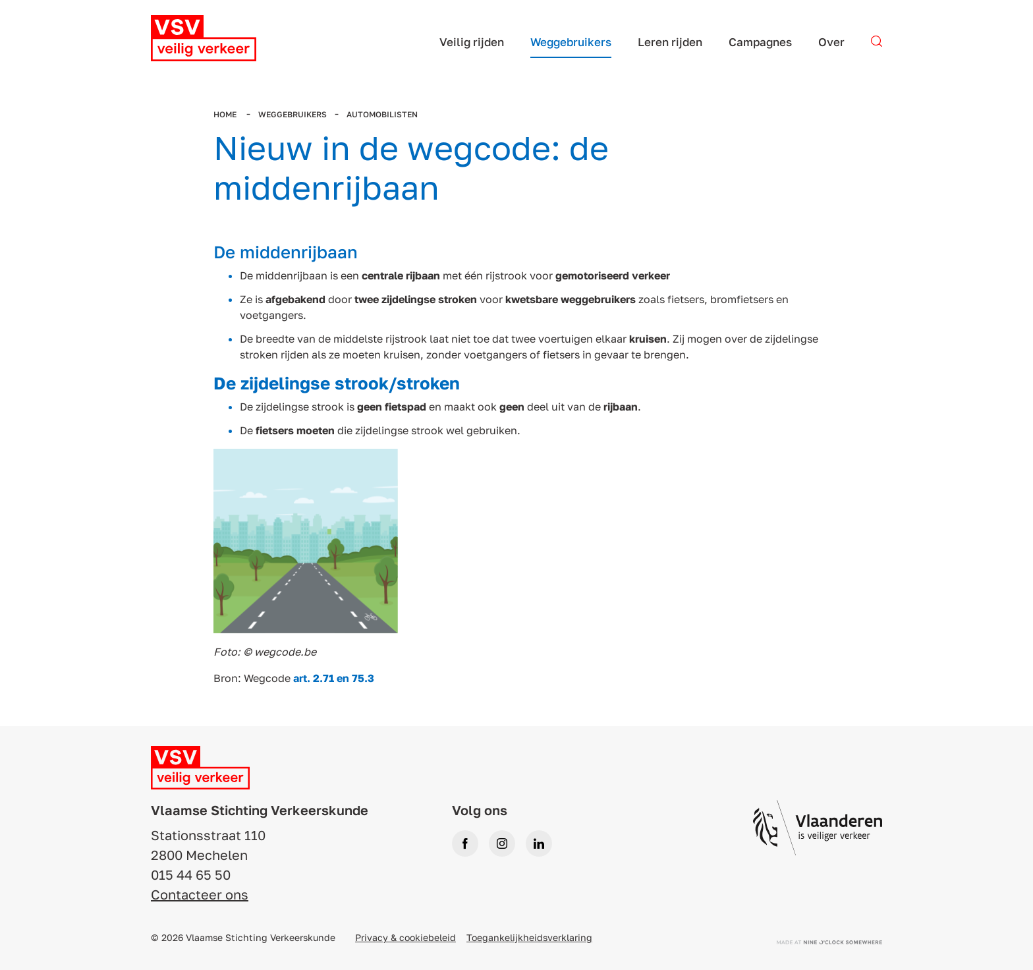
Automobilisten (382, 114)
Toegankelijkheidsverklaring (529, 937)
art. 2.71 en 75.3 (333, 678)
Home (225, 114)
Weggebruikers (292, 114)
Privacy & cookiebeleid (405, 937)
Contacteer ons (199, 894)
